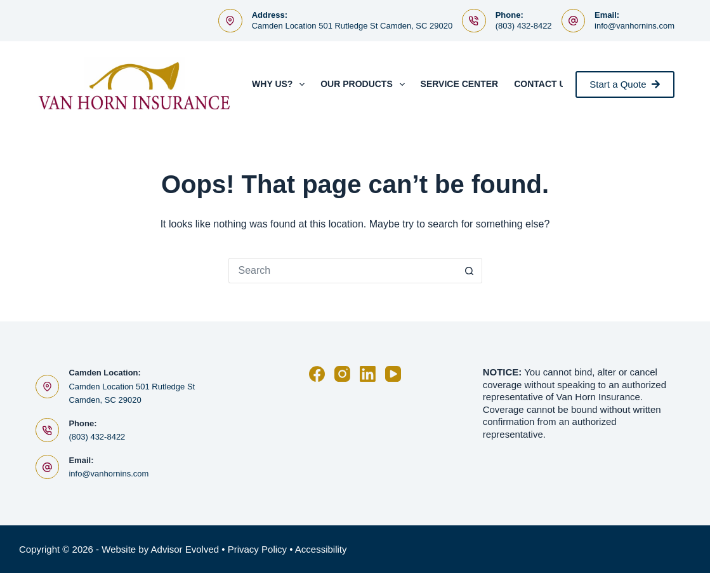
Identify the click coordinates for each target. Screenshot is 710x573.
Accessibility (321, 549)
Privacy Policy (257, 549)
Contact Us (543, 84)
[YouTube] (393, 374)
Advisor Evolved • (188, 549)
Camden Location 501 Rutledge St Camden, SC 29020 (352, 25)
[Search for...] (342, 270)
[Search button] (469, 270)
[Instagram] (342, 374)
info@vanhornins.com (634, 25)
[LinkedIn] (368, 374)
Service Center (460, 84)
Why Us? (281, 84)
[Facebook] (317, 374)
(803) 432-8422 (524, 25)
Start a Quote (625, 84)
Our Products (364, 84)
